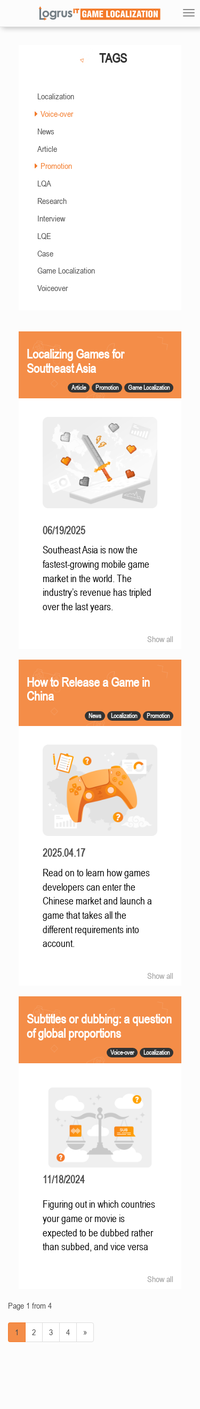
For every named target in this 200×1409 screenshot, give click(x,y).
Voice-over (57, 113)
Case (45, 253)
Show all (160, 639)
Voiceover (52, 288)
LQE (44, 236)
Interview (51, 218)
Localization (55, 96)
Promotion (56, 165)
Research (52, 201)
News (45, 131)
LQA (44, 183)
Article (47, 148)
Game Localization (66, 270)
